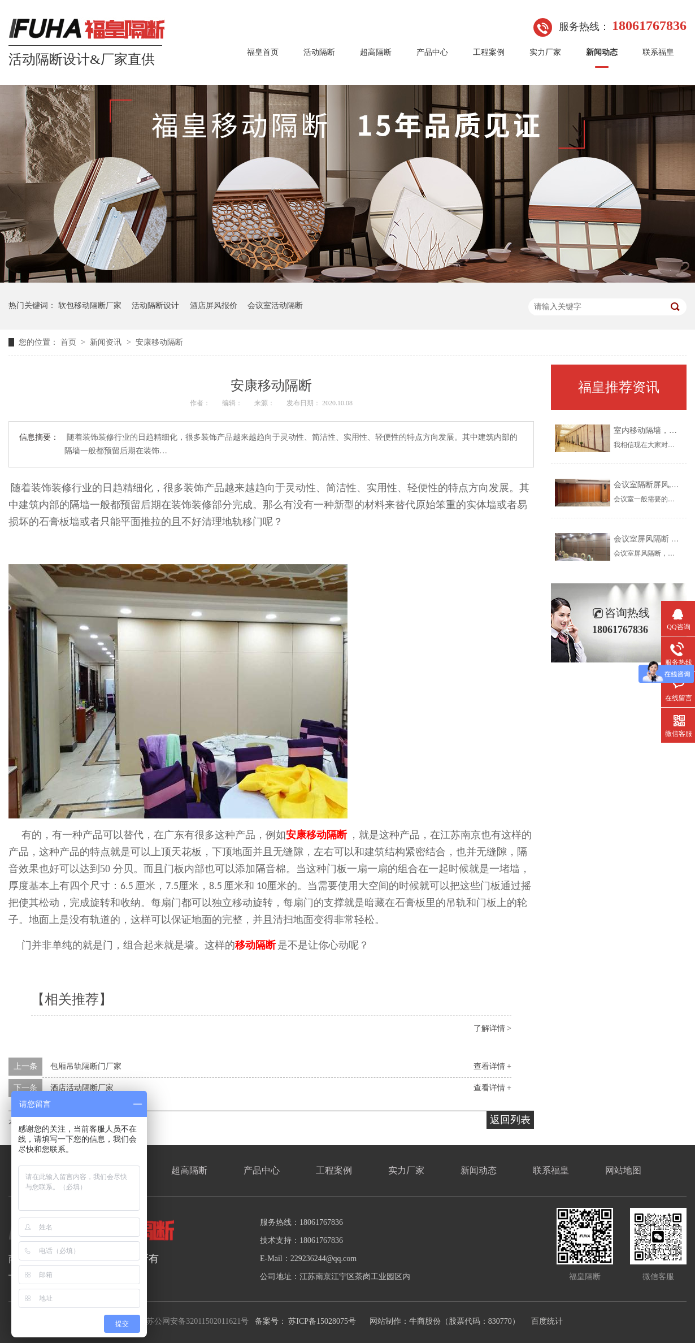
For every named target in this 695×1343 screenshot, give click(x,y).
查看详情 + (492, 1066)
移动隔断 (255, 945)
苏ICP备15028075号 (322, 1321)
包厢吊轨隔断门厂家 (85, 1066)
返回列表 (510, 1119)
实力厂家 (545, 52)
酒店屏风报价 (213, 305)
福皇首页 (263, 52)
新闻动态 (602, 52)
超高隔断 (376, 52)
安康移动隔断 (159, 342)
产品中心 (432, 52)
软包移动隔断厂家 (89, 305)
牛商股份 (425, 1321)
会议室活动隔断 (275, 305)
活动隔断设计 (155, 305)
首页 (69, 342)
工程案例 (489, 52)
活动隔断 (319, 52)
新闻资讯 (107, 342)
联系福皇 (658, 52)
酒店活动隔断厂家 (82, 1088)
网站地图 (623, 1170)
